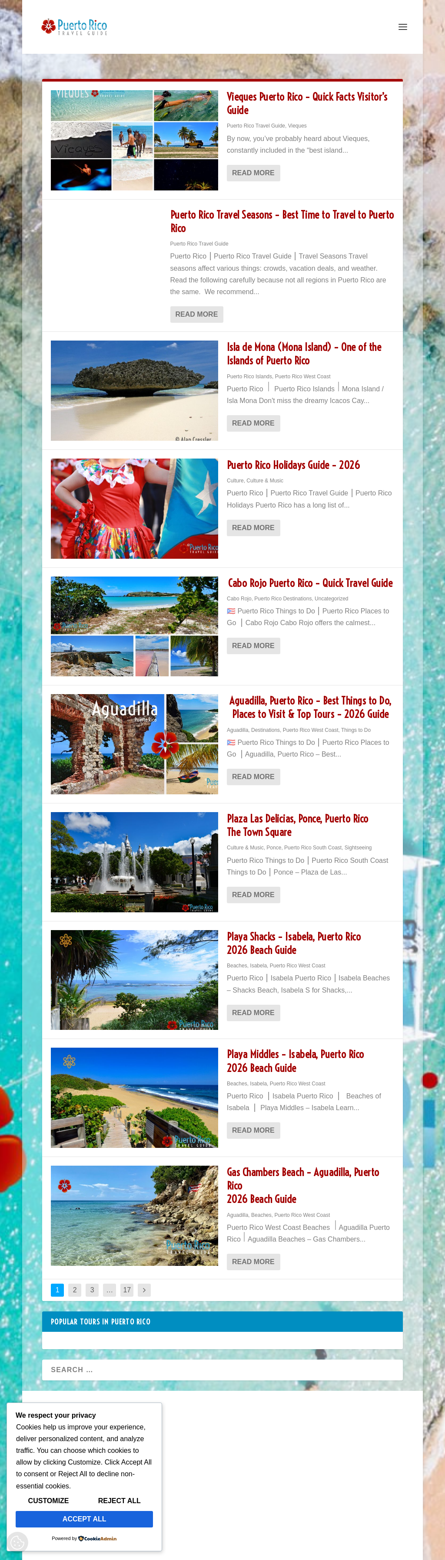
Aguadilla (237, 722)
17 (127, 1282)
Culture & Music (264, 473)
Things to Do (356, 722)
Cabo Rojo (239, 591)
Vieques (297, 118)
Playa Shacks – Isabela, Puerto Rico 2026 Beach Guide (294, 935)
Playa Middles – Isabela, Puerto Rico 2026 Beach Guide (295, 1053)
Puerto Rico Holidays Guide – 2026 (293, 457)
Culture (235, 473)
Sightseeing (358, 840)
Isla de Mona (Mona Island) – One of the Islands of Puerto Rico (304, 346)
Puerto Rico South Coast (313, 840)
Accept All (84, 1519)
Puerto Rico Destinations (283, 591)
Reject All (119, 1500)
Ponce (273, 840)
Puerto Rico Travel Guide (256, 118)
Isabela (258, 958)
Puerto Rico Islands (249, 369)
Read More (253, 165)
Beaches (237, 958)
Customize (48, 1500)
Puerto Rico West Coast (303, 369)
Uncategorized (331, 591)
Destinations (265, 722)
